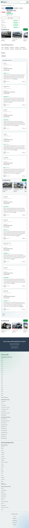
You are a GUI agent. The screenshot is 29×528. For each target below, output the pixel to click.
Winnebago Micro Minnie (5, 420)
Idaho (2, 467)
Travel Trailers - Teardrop (5, 407)
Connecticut (3, 458)
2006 (2, 393)
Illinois (2, 469)
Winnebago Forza (4, 434)
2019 (2, 368)
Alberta (2, 488)
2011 (2, 383)
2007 (2, 391)
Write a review (10, 17)
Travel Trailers (3, 411)
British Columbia (3, 490)
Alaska (2, 448)
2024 (2, 358)
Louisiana (2, 479)
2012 (2, 381)
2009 (2, 387)
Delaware (2, 460)
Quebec (2, 503)
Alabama (2, 446)
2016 (2, 374)
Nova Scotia (3, 497)
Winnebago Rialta (4, 430)
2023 (2, 360)
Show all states (3, 484)
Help (14, 516)
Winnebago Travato (4, 424)
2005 (2, 395)
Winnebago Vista (4, 422)
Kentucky (2, 477)
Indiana (2, 471)
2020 (2, 366)
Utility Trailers (3, 401)
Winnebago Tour (4, 426)
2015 (2, 376)
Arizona (2, 450)
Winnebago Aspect (4, 432)
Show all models (4, 438)
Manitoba (2, 492)
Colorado (2, 456)
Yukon (2, 509)
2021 (2, 364)
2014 (2, 378)
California (2, 454)
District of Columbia (4, 462)
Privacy (14, 524)
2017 (2, 372)
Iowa (2, 473)
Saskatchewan (3, 505)
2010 (2, 385)
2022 (2, 362)
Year (20, 8)
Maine (2, 481)
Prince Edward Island (4, 501)
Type (2, 8)
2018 (2, 370)
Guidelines (14, 518)
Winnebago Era (3, 436)
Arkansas (2, 452)
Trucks (2, 403)
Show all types (3, 414)
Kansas (2, 475)
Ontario (2, 499)
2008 (2, 389)
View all (25, 29)
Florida (2, 464)
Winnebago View (9, 8)
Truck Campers (3, 405)
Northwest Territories (4, 507)
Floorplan (15, 8)
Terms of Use (14, 522)
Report (24, 81)
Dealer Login (14, 520)
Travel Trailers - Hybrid (4, 409)
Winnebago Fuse (4, 428)
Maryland (2, 483)
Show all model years (4, 397)
